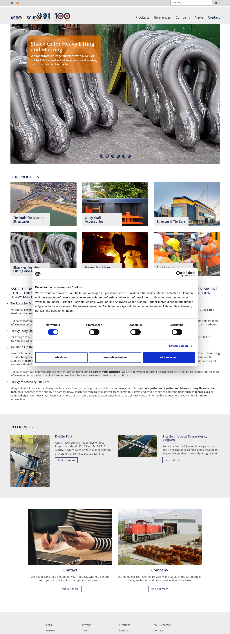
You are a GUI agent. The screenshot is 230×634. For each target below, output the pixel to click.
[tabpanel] (115, 94)
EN (17, 3)
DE (11, 3)
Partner (50, 630)
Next (213, 94)
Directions (124, 625)
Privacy (86, 625)
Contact (214, 17)
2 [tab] (107, 156)
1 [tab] (101, 156)
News (199, 17)
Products (142, 17)
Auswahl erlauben (115, 357)
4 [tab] (118, 156)
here (57, 375)
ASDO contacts (163, 625)
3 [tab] (113, 156)
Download (124, 630)
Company (182, 17)
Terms (86, 630)
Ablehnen (61, 357)
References (162, 17)
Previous (17, 94)
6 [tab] (129, 156)
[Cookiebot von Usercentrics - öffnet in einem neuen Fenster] (179, 274)
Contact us (200, 321)
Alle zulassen (168, 357)
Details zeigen (178, 345)
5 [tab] (124, 156)
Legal (49, 625)
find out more (66, 460)
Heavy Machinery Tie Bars (29, 382)
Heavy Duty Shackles (25, 331)
